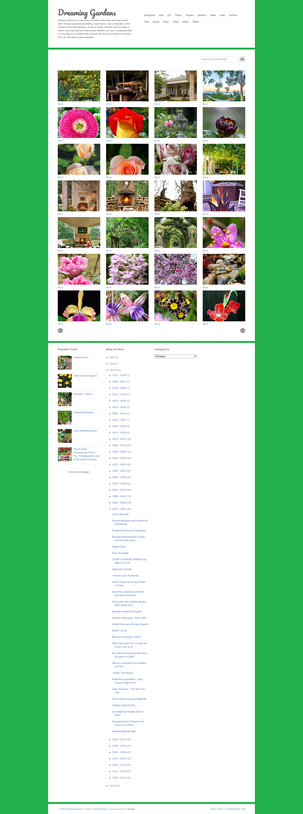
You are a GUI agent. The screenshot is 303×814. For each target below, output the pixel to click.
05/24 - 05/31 (119, 426)
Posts (220, 809)
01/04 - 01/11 (119, 777)
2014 (113, 785)
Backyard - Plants (83, 394)
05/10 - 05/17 (119, 439)
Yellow (195, 21)
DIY (169, 15)
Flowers (190, 15)
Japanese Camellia (122, 569)
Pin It (60, 104)
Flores (178, 15)
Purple (156, 21)
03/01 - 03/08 (119, 502)
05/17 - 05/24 (119, 432)
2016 (113, 363)
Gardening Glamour (84, 412)
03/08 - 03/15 (119, 496)
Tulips (176, 21)
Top (243, 809)
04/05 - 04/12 (119, 471)
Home (213, 809)
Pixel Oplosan (101, 809)
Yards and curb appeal (85, 375)
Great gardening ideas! (85, 430)
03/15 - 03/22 (119, 490)
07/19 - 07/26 (119, 394)
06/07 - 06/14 (119, 413)
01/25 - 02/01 (119, 758)
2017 (113, 357)
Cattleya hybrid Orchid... (124, 705)
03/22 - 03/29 (119, 483)
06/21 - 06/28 (119, 400)
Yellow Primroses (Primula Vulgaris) (130, 624)
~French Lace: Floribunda (125, 575)
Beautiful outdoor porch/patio (126, 611)
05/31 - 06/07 (119, 420)
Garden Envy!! (81, 357)
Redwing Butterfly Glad (124, 731)
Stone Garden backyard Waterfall (129, 699)
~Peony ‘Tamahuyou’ (123, 673)
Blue (161, 15)
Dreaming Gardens (87, 12)
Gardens (201, 15)
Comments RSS (232, 809)
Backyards (149, 15)
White (186, 21)
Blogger (85, 472)
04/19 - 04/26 (119, 458)
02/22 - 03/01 (119, 509)
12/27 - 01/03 (119, 375)
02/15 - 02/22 (119, 739)
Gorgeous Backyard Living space (129, 530)
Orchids (233, 15)
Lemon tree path (120, 514)
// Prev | (60, 330)
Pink (146, 21)
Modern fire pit (119, 630)
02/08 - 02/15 (119, 746)
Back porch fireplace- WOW (126, 637)
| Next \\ (242, 330)
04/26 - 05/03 (119, 451)
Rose (166, 21)
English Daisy (119, 546)
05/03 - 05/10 (119, 445)
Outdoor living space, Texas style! (129, 618)
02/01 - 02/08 (119, 752)
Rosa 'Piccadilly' (120, 553)
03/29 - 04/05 (119, 477)
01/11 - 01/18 (119, 771)
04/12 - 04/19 (119, 464)
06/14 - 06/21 (119, 407)
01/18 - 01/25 (119, 765)
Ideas (213, 15)
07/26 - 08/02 (119, 388)
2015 (113, 370)
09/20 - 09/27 (119, 381)
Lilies (222, 15)
